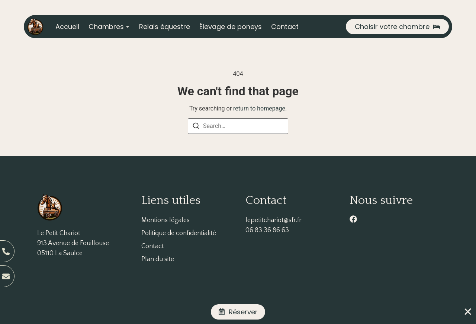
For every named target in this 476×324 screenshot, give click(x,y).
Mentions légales (165, 220)
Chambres (106, 26)
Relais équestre (164, 26)
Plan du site (157, 259)
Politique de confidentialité (178, 233)
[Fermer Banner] (467, 311)
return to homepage (259, 108)
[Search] (196, 127)
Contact (285, 26)
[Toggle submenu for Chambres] (127, 26)
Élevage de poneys (230, 26)
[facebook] (353, 219)
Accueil (67, 26)
